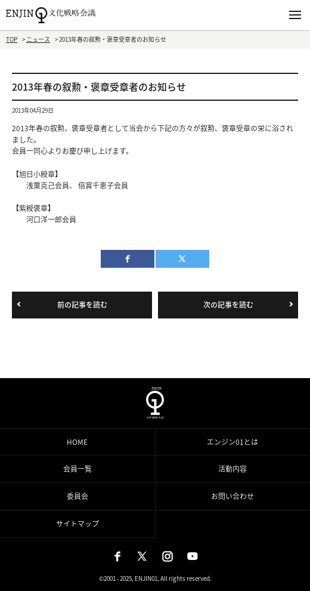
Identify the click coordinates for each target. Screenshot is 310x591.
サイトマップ (77, 523)
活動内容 (232, 468)
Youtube (192, 556)
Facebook (117, 556)
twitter (182, 259)
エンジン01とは (232, 442)
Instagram (167, 556)
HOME (77, 442)
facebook (127, 259)
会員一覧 (77, 468)
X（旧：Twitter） (142, 556)
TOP (11, 39)
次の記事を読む (228, 304)
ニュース (38, 39)
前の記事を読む (82, 304)
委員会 (77, 496)
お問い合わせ (232, 496)
